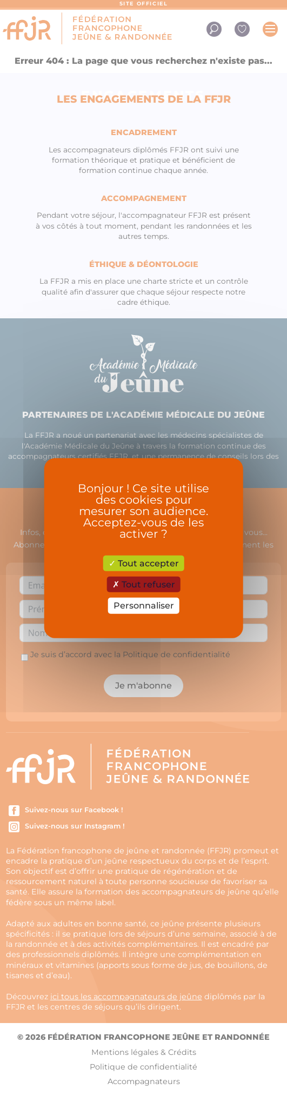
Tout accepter (144, 563)
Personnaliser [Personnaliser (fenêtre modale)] (144, 605)
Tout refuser (143, 584)
